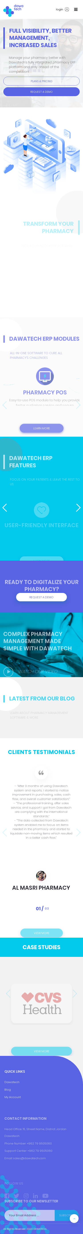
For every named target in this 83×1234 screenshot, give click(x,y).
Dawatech (11, 1099)
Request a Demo (41, 92)
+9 (29, 1162)
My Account (12, 1113)
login (62, 9)
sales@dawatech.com (29, 1170)
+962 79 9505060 (39, 1155)
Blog (7, 1106)
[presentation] (4, 405)
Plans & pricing (41, 81)
